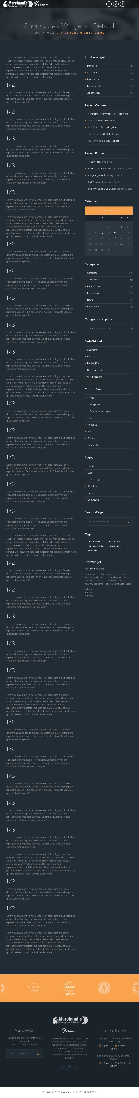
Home (36, 33)
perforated (96, 546)
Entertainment (94, 286)
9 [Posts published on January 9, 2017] (102, 232)
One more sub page (100, 411)
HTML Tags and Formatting (102, 168)
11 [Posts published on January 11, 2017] (115, 232)
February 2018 (94, 86)
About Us (92, 425)
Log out (91, 356)
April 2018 (92, 72)
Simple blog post (106, 120)
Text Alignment (95, 182)
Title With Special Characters (102, 189)
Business (94, 279)
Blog (89, 418)
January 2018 (93, 93)
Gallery (91, 438)
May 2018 (92, 66)
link (102, 568)
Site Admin (92, 350)
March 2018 (93, 79)
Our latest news (111, 134)
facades (115, 542)
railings (116, 546)
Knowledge (93, 306)
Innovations (93, 293)
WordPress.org (94, 377)
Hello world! (123, 114)
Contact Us (93, 445)
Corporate (92, 273)
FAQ (89, 431)
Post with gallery (109, 127)
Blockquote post (110, 141)
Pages (51, 33)
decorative (95, 542)
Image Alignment (96, 175)
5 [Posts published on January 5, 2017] (121, 226)
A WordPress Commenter (100, 114)
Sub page (94, 404)
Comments (95, 370)
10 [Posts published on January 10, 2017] (109, 232)
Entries (93, 363)
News (90, 300)
